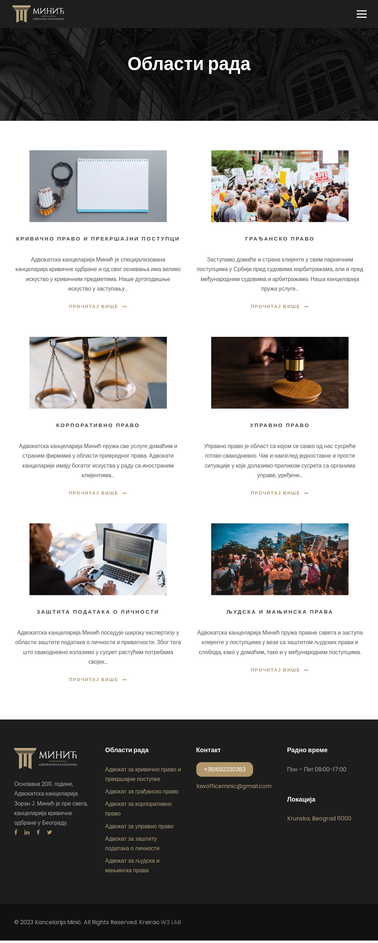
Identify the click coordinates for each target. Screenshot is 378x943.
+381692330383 (225, 772)
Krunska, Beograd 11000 (319, 821)
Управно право (280, 428)
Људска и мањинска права (279, 614)
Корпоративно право (98, 428)
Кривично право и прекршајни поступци (98, 241)
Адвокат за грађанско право (142, 794)
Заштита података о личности (98, 614)
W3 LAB (171, 925)
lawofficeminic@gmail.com (234, 789)
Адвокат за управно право (139, 829)
